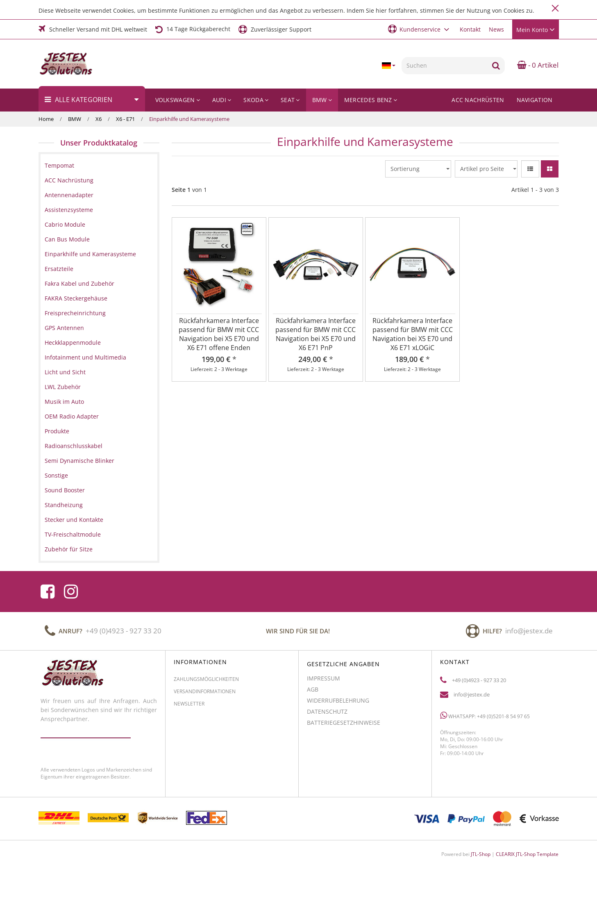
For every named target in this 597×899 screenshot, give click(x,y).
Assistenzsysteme (69, 210)
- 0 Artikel (537, 65)
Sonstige (56, 475)
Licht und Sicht (65, 372)
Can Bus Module (67, 239)
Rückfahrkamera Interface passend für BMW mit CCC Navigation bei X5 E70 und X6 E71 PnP (315, 334)
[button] (420, 28)
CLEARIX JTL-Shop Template (527, 854)
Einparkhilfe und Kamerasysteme (90, 254)
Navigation (535, 100)
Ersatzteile (59, 269)
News (496, 29)
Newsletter (189, 707)
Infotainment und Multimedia (85, 357)
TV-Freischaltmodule (73, 534)
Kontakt (470, 29)
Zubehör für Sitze (69, 549)
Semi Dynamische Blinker (79, 460)
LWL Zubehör (63, 387)
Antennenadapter (69, 195)
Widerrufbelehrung (338, 704)
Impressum (323, 682)
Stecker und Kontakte (74, 519)
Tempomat (59, 165)
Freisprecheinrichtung (75, 313)
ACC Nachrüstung (69, 180)
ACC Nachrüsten (478, 100)
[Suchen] (444, 65)
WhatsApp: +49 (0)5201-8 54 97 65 (485, 719)
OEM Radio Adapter (72, 416)
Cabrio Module (65, 224)
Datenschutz (327, 715)
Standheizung (64, 505)
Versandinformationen (205, 695)
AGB (312, 693)
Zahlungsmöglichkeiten (206, 682)
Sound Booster (65, 490)
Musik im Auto (64, 401)
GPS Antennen (64, 328)
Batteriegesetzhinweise (343, 726)
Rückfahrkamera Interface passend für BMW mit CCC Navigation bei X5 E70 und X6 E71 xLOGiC (412, 334)
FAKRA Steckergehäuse (76, 298)
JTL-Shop (480, 854)
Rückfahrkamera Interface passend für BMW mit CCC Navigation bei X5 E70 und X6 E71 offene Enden (219, 334)
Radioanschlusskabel (73, 446)
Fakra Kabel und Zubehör (79, 283)
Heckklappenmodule (73, 342)
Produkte (57, 431)
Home (46, 119)
